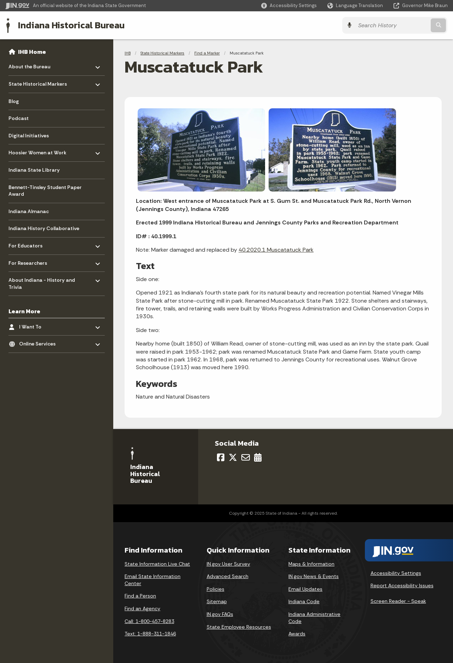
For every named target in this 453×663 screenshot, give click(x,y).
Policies (215, 589)
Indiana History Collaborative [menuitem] (43, 228)
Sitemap (217, 601)
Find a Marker (207, 53)
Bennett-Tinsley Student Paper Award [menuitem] (45, 191)
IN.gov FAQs (220, 614)
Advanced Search (227, 576)
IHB (128, 53)
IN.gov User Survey (228, 564)
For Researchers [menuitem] (29, 261)
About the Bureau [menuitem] (29, 65)
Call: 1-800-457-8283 (149, 621)
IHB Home (32, 52)
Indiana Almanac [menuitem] (28, 211)
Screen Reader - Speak (398, 601)
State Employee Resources (239, 627)
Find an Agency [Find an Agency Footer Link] (142, 608)
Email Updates (305, 589)
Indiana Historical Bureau (71, 25)
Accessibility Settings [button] (396, 573)
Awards (296, 633)
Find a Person (140, 596)
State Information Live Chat (157, 564)
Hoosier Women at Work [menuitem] (37, 151)
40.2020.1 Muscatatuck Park (276, 249)
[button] (289, 5)
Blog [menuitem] (13, 101)
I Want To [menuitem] (40, 325)
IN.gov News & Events (313, 576)
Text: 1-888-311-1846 (150, 633)
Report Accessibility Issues (402, 585)
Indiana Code (304, 601)
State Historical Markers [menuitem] (37, 82)
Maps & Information (311, 564)
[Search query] (393, 25)
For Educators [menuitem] (29, 244)
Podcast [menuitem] (18, 118)
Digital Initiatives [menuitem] (28, 135)
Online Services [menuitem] (40, 342)
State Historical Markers (162, 53)
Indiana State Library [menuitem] (34, 170)
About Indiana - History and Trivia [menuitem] (41, 282)
